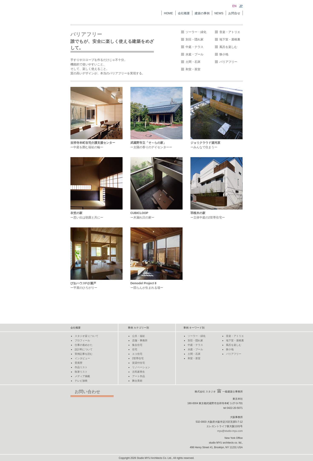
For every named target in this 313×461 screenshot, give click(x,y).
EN (234, 6)
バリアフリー (228, 61)
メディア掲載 (82, 376)
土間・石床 (193, 61)
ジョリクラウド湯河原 (205, 142)
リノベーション (141, 367)
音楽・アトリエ (229, 32)
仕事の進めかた (84, 344)
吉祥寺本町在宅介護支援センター (92, 142)
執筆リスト (81, 371)
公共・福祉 (138, 336)
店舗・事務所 (139, 340)
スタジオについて (86, 336)
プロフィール (82, 340)
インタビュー (82, 358)
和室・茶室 (193, 69)
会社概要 (184, 13)
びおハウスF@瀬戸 (83, 283)
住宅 (134, 349)
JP (241, 6)
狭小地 (223, 54)
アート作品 (138, 376)
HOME (168, 13)
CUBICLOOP (139, 213)
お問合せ (234, 13)
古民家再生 (138, 371)
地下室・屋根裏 (229, 39)
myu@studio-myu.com (230, 430)
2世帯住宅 (138, 358)
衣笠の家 (76, 213)
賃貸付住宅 (138, 362)
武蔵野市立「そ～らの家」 (148, 142)
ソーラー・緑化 (196, 32)
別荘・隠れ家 (194, 39)
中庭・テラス (194, 47)
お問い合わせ (92, 391)
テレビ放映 (81, 380)
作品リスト (81, 367)
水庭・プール (194, 54)
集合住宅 (137, 344)
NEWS (218, 13)
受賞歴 (78, 362)
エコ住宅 (137, 353)
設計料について (84, 349)
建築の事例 (202, 13)
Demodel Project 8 (143, 283)
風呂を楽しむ (228, 47)
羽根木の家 (197, 213)
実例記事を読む (84, 353)
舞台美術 (137, 380)
